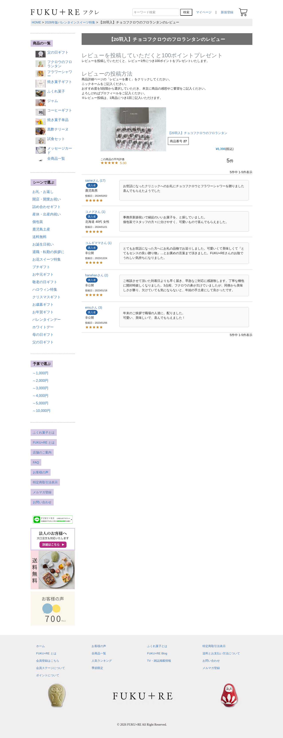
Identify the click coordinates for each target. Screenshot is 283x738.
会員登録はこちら (47, 660)
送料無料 (39, 237)
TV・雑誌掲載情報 (159, 660)
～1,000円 (40, 373)
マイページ (204, 12)
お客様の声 (40, 472)
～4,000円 (40, 396)
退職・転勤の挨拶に (48, 252)
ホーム (40, 646)
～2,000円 (40, 380)
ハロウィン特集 (44, 289)
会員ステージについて (50, 668)
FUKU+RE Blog (157, 653)
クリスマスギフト (46, 297)
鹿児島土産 (41, 229)
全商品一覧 (99, 653)
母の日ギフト (43, 334)
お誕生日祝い (43, 244)
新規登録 (227, 12)
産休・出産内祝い (46, 214)
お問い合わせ (42, 502)
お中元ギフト (43, 274)
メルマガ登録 (42, 492)
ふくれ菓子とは (44, 432)
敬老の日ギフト (44, 282)
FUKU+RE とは (44, 442)
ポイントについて (47, 675)
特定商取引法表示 (45, 482)
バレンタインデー (46, 319)
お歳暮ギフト (43, 304)
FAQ (36, 462)
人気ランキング (102, 660)
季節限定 (97, 668)
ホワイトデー (43, 327)
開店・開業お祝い (46, 199)
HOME (36, 22)
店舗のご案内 (42, 452)
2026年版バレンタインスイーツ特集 (70, 22)
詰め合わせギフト (46, 207)
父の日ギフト (43, 342)
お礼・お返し (43, 192)
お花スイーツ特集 (46, 259)
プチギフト (41, 267)
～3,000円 (40, 388)
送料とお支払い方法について (221, 653)
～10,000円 (41, 411)
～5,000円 (40, 403)
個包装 (37, 222)
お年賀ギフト (43, 312)
